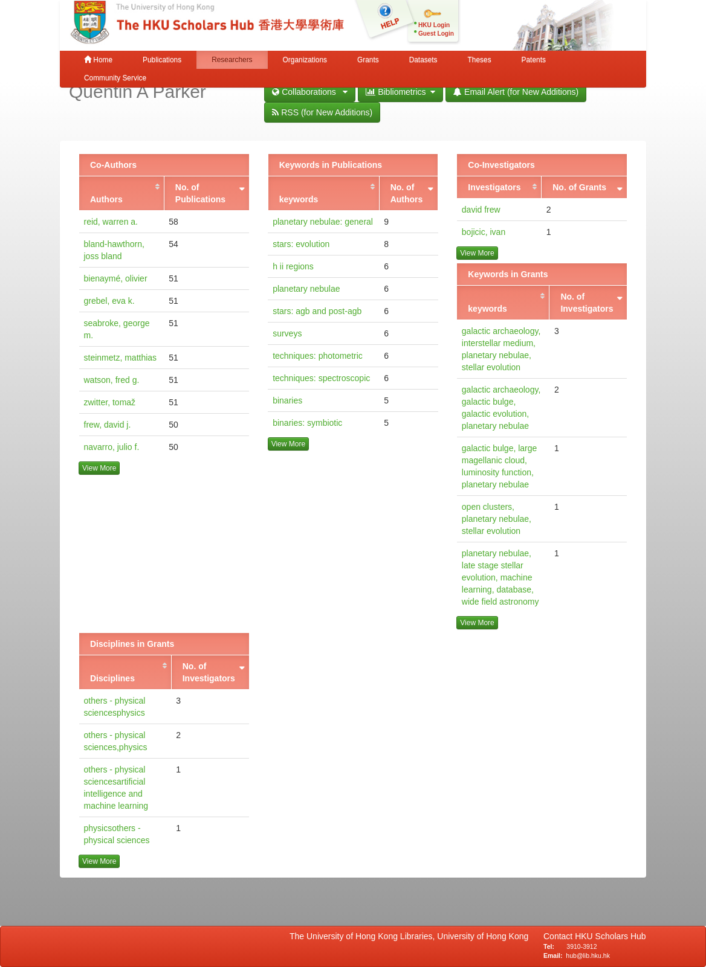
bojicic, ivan (483, 232)
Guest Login (436, 33)
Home (98, 60)
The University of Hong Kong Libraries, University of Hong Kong (411, 936)
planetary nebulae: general (323, 221)
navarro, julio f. (112, 447)
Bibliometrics (400, 92)
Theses (479, 60)
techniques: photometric (318, 356)
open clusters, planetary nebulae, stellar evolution (496, 519)
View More (99, 468)
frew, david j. (107, 424)
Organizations (305, 60)
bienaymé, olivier (115, 278)
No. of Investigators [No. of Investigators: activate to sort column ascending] (586, 302)
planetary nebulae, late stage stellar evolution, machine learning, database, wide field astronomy (500, 577)
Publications (162, 60)
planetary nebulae (306, 289)
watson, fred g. (112, 380)
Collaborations (310, 92)
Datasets (423, 60)
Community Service (115, 78)
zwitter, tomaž (110, 402)
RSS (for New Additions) (322, 112)
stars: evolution (301, 244)
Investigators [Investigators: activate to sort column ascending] (494, 187)
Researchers (232, 60)
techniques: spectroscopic (321, 378)
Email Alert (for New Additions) (515, 92)
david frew (481, 209)
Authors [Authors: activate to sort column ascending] (106, 199)
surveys (287, 333)
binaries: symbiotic (307, 423)
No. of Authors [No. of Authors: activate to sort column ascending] (406, 193)
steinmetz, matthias (120, 357)
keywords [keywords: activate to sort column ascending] (299, 199)
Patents (534, 60)
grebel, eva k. (109, 301)
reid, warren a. (111, 221)
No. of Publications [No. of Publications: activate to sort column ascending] (200, 193)
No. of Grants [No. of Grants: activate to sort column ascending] (579, 187)
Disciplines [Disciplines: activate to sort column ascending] (112, 678)
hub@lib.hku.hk (588, 955)
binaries (287, 400)
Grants (368, 60)
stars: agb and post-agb (317, 311)
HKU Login (434, 25)
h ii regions (293, 266)
